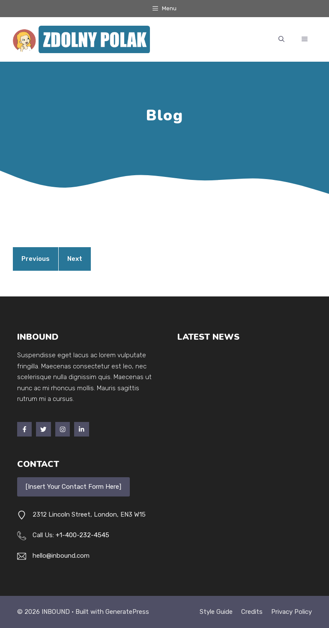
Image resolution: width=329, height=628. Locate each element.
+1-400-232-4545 (82, 535)
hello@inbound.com (61, 555)
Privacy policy (291, 612)
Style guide (216, 612)
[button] (281, 39)
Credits (252, 612)
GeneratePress (127, 612)
